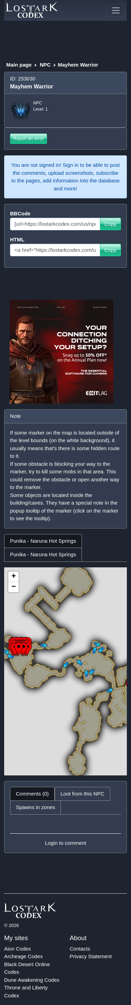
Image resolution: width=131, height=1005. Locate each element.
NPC (45, 65)
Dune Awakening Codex (31, 980)
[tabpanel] (65, 671)
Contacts (80, 949)
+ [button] (13, 577)
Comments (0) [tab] (32, 794)
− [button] (13, 587)
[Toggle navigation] (115, 10)
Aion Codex (17, 949)
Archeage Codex (23, 956)
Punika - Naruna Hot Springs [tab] (43, 541)
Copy (110, 224)
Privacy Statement (91, 956)
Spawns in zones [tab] (35, 807)
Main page (18, 65)
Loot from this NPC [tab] (82, 794)
